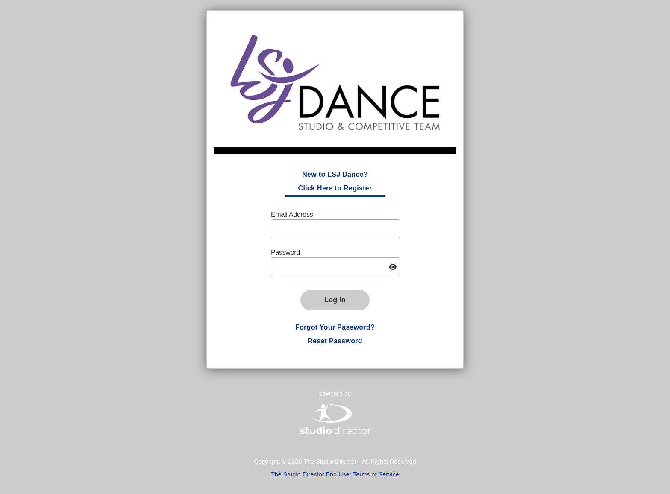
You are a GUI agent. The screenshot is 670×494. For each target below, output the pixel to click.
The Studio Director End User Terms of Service (335, 474)
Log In (335, 300)
